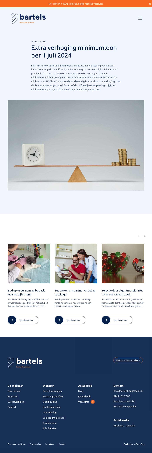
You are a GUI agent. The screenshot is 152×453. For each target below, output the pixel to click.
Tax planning (50, 423)
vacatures (98, 3)
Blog (80, 391)
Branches (12, 396)
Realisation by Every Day (134, 444)
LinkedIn (131, 425)
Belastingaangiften (53, 396)
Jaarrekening (50, 412)
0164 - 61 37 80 (121, 396)
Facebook (118, 425)
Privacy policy (35, 444)
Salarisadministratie (53, 417)
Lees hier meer (26, 320)
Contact (12, 407)
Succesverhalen (16, 401)
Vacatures (86, 402)
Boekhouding (50, 401)
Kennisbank (84, 396)
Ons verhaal (14, 391)
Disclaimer (49, 444)
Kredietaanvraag (52, 407)
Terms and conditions (16, 444)
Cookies (62, 444)
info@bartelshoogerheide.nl (128, 391)
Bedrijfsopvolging (52, 391)
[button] (139, 236)
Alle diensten (50, 428)
